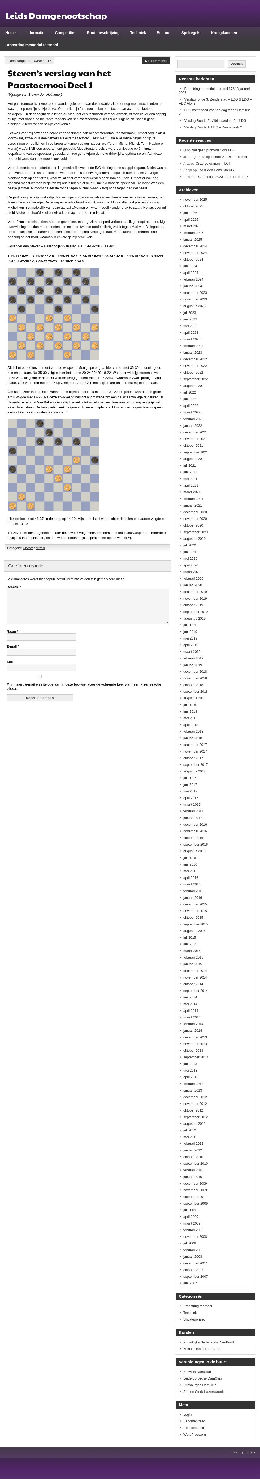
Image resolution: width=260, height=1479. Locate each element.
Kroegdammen (224, 33)
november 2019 (195, 598)
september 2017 (195, 765)
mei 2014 (190, 1004)
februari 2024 (193, 279)
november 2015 (195, 911)
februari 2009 (193, 1230)
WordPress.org (194, 1434)
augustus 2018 (194, 698)
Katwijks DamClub (197, 1372)
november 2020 (195, 519)
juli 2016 (189, 858)
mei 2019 (190, 638)
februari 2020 (193, 578)
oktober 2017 (193, 758)
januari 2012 (192, 1150)
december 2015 (195, 904)
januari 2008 (192, 1257)
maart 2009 (192, 1223)
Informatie (35, 33)
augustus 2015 (194, 931)
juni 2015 (190, 944)
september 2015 (195, 924)
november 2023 (195, 299)
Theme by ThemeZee (244, 1452)
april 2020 (190, 565)
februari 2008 (193, 1250)
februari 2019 (193, 658)
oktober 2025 (193, 206)
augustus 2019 (194, 618)
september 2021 (195, 452)
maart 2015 (192, 951)
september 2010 (195, 1163)
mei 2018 (190, 718)
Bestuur (164, 33)
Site (10, 668)
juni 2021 (190, 472)
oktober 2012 (193, 1110)
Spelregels (190, 33)
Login (187, 1415)
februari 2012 (193, 1144)
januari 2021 (192, 505)
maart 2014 (192, 1017)
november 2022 (195, 366)
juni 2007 (190, 1283)
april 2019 (190, 645)
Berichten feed (194, 1421)
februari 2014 (193, 1024)
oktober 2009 (193, 1197)
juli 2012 (189, 1130)
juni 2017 (190, 785)
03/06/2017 (42, 61)
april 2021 (190, 485)
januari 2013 (192, 1090)
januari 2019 (192, 665)
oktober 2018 (193, 685)
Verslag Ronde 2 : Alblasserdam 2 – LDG (215, 121)
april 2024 (190, 273)
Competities (65, 33)
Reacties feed (193, 1428)
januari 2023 (192, 352)
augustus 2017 (194, 771)
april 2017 (190, 798)
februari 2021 (193, 499)
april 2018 (190, 725)
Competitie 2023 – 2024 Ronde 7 (223, 177)
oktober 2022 (193, 372)
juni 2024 (190, 266)
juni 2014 (190, 997)
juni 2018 (190, 711)
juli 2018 (189, 705)
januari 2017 (192, 818)
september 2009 (195, 1203)
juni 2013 (190, 1064)
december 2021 (195, 432)
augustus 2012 (194, 1124)
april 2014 (190, 1011)
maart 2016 (192, 884)
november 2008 (195, 1237)
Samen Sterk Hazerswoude (204, 1392)
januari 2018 (192, 738)
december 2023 (195, 293)
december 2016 (195, 824)
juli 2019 (189, 625)
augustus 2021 (194, 459)
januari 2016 (192, 898)
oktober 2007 (193, 1270)
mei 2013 (190, 1070)
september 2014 (195, 991)
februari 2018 (193, 731)
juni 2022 (190, 399)
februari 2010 (193, 1170)
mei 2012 (190, 1137)
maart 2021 (192, 492)
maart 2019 (192, 652)
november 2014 (195, 977)
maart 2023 (192, 339)
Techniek (138, 33)
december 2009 (195, 1183)
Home (10, 33)
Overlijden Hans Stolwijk (216, 170)
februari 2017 (193, 811)
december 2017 (195, 745)
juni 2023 (190, 319)
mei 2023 (190, 326)
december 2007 (195, 1263)
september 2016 (195, 844)
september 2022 (195, 379)
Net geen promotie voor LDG (213, 150)
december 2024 (195, 246)
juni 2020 (190, 552)
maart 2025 (192, 226)
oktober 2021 (193, 446)
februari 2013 (193, 1084)
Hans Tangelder (19, 61)
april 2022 (190, 406)
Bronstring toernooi (197, 1306)
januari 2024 (192, 286)
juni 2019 (190, 632)
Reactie (14, 587)
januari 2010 (192, 1177)
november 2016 (195, 831)
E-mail (13, 653)
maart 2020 (192, 572)
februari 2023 (193, 346)
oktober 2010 (193, 1157)
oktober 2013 (193, 1050)
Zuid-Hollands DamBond (201, 1349)
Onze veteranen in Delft (213, 163)
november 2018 (195, 678)
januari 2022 (192, 426)
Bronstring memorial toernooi (31, 45)
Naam (12, 638)
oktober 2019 (193, 605)
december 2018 (195, 672)
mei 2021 (190, 479)
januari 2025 (192, 239)
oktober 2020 (193, 525)
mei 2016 (190, 871)
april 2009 (190, 1217)
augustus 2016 (194, 851)
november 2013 (195, 1044)
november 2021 (195, 439)
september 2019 (195, 612)
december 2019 (195, 592)
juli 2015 (189, 937)
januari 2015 (192, 964)
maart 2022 (192, 412)
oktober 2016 (193, 838)
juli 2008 (189, 1243)
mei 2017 (190, 791)
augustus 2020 (194, 539)
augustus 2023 (194, 306)
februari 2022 (193, 419)
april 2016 (190, 878)
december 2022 (195, 359)
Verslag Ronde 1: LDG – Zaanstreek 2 (213, 127)
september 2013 (195, 1057)
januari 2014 (192, 1031)
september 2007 (195, 1277)
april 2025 (190, 220)
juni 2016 (190, 864)
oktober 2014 (193, 984)
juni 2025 (190, 213)
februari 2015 (193, 957)
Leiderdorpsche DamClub (202, 1378)
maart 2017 (192, 805)
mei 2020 (190, 559)
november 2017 (195, 751)
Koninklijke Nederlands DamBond (208, 1342)
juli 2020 (189, 545)
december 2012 (195, 1097)
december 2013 (195, 1037)
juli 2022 (189, 392)
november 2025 (195, 200)
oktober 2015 (193, 918)
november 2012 (195, 1104)
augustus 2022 (194, 386)
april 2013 (190, 1077)
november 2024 (195, 253)
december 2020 (195, 512)
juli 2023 (189, 313)
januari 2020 (192, 585)
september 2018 (195, 691)
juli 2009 (189, 1210)
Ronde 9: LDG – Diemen (229, 157)
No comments (156, 61)
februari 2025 (193, 233)
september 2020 (195, 532)
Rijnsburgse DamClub (199, 1385)
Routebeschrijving (103, 33)
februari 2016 (193, 891)
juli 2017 (189, 778)
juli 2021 (189, 465)
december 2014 (195, 971)
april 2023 (190, 333)
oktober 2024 (193, 259)
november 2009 (195, 1190)
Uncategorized (34, 548)
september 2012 (195, 1117)
